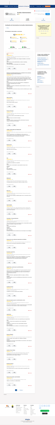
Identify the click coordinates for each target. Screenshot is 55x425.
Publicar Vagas (15, 6)
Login (43, 6)
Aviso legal (25, 411)
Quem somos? (18, 406)
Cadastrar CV (47, 6)
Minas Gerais (39, 80)
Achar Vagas (11, 6)
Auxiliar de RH (40, 63)
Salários (31, 6)
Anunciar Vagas (26, 408)
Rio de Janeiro (40, 82)
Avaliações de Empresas (24, 6)
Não (14, 68)
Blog (33, 6)
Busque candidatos (26, 409)
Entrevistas (43, 19)
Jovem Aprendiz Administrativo (43, 64)
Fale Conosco (18, 412)
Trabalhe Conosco (18, 408)
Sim (9, 68)
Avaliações (27, 19)
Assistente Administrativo (42, 59)
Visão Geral (11, 19)
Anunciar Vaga (39, 6)
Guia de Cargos (32, 409)
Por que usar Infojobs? (19, 407)
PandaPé (25, 410)
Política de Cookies (18, 409)
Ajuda (24, 406)
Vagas (31, 408)
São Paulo (39, 76)
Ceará (38, 79)
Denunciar (30, 93)
